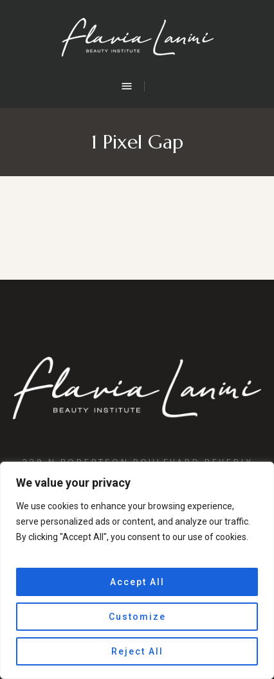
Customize (137, 616)
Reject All (137, 651)
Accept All (137, 582)
